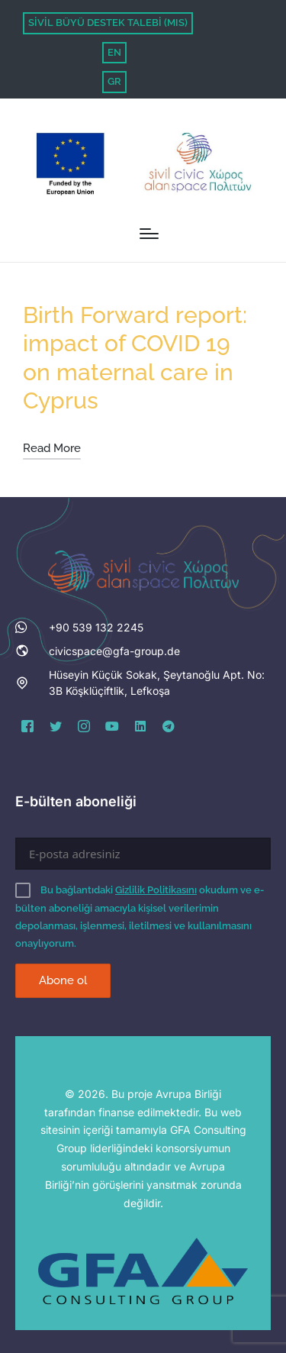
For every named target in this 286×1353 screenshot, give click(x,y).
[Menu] (149, 233)
